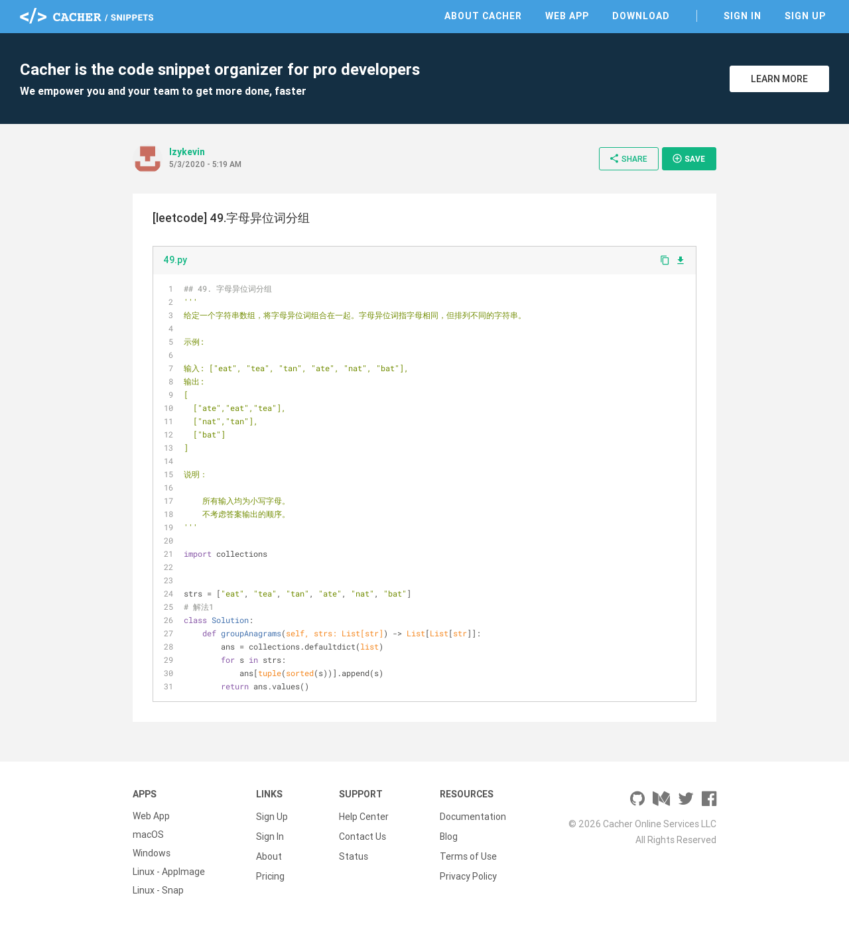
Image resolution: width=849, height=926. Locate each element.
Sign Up (805, 16)
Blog (449, 834)
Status (353, 853)
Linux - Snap (158, 890)
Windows (151, 853)
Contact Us (362, 834)
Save (688, 158)
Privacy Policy (468, 872)
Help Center (364, 816)
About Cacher (483, 16)
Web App (567, 16)
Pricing (270, 872)
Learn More (779, 79)
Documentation (473, 816)
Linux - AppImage (169, 872)
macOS (148, 834)
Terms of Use (468, 853)
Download (641, 16)
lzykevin (187, 152)
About (269, 853)
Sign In (742, 16)
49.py (175, 260)
